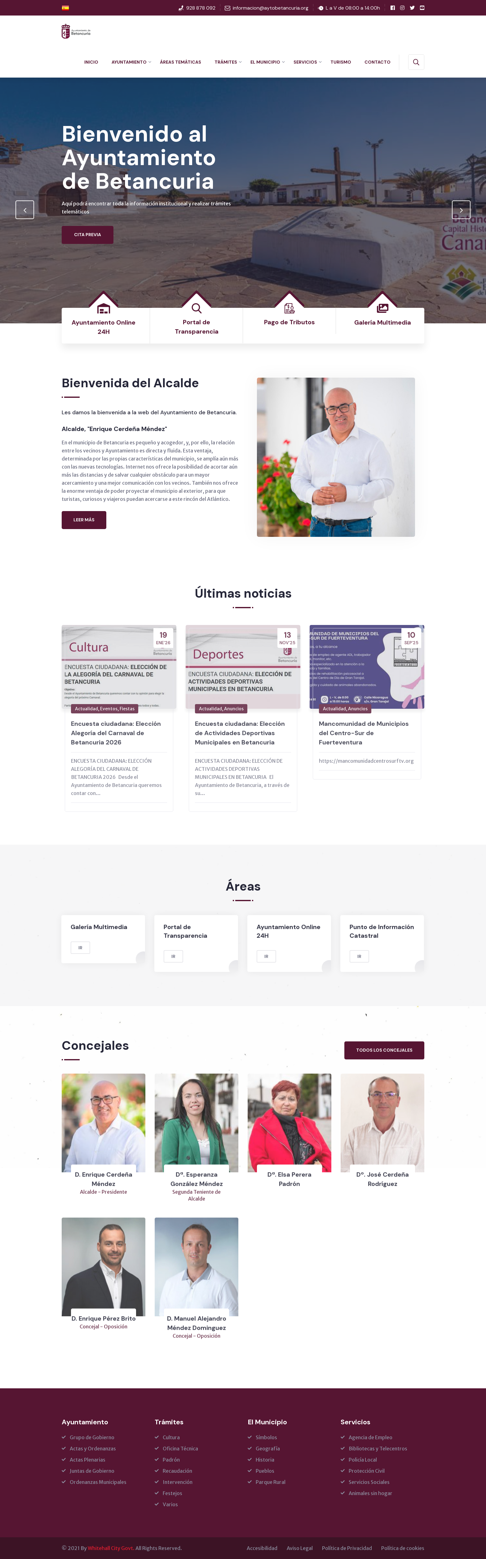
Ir (75, 947)
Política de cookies (402, 1548)
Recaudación (177, 1471)
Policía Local (363, 1460)
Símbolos (266, 1437)
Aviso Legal (300, 1548)
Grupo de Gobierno (92, 1437)
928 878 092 (200, 8)
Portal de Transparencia (179, 931)
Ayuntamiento (129, 62)
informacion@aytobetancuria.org (270, 8)
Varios (170, 1504)
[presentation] (24, 209)
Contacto (378, 62)
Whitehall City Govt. (111, 1548)
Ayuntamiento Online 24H (283, 931)
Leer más (84, 520)
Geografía (268, 1448)
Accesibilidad (262, 1548)
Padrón (171, 1460)
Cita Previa (87, 252)
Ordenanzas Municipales (98, 1482)
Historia (265, 1460)
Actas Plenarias (87, 1460)
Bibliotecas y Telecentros (378, 1448)
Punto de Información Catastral (376, 931)
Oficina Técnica (180, 1448)
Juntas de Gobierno (92, 1471)
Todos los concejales (384, 1050)
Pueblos (265, 1471)
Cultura (171, 1437)
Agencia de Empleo (370, 1437)
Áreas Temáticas (180, 62)
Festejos (172, 1493)
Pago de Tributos (289, 322)
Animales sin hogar (370, 1493)
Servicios (305, 62)
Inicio (91, 62)
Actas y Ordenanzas (93, 1448)
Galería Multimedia (382, 322)
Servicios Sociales (369, 1482)
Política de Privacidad (347, 1548)
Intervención (177, 1482)
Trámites (225, 62)
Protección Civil (367, 1471)
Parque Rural (270, 1482)
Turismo (340, 62)
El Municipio (265, 62)
